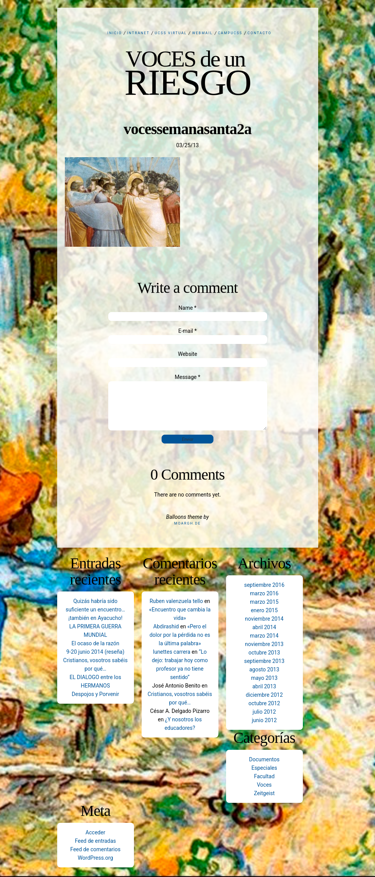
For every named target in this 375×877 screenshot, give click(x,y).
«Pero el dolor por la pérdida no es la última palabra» (179, 634)
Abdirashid (166, 626)
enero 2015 (264, 610)
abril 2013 (264, 686)
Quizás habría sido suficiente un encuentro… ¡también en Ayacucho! (95, 609)
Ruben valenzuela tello (176, 601)
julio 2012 (264, 712)
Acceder (95, 832)
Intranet (138, 33)
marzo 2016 (264, 593)
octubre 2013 (264, 652)
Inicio (114, 33)
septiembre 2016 (264, 585)
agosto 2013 (264, 669)
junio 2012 (264, 720)
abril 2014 (264, 627)
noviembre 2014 (264, 619)
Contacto (259, 33)
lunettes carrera (171, 652)
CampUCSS (230, 33)
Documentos (264, 759)
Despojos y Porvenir (95, 694)
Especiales (264, 768)
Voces (264, 785)
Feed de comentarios (95, 849)
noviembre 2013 (264, 644)
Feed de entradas (95, 841)
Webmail (202, 33)
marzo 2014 (264, 636)
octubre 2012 (264, 703)
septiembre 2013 (264, 661)
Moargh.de (187, 523)
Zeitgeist (264, 793)
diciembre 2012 (264, 695)
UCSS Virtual (171, 33)
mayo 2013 (264, 678)
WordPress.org (95, 858)
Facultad (264, 776)
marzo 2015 (264, 602)
